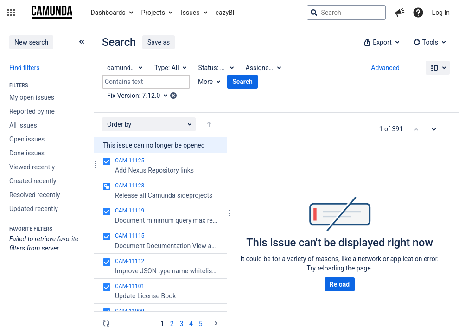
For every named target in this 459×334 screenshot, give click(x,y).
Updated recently (33, 208)
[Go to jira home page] (52, 12)
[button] (11, 12)
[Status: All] (215, 68)
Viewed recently (32, 167)
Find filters (24, 67)
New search (31, 42)
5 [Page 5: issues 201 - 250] (201, 324)
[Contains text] (146, 82)
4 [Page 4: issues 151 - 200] (191, 324)
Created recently (32, 181)
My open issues (31, 97)
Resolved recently (34, 195)
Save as (158, 42)
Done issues (27, 153)
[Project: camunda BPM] (124, 68)
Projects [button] (153, 12)
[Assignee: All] (263, 68)
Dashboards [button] (108, 12)
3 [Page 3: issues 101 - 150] (181, 324)
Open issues (27, 139)
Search (242, 81)
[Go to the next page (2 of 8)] (216, 323)
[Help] (418, 12)
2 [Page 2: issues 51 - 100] (172, 324)
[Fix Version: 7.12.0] (140, 96)
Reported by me (32, 111)
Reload (340, 284)
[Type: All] (170, 68)
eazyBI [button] (225, 12)
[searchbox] (346, 12)
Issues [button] (190, 12)
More (205, 81)
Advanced (385, 67)
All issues (23, 125)
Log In (441, 12)
